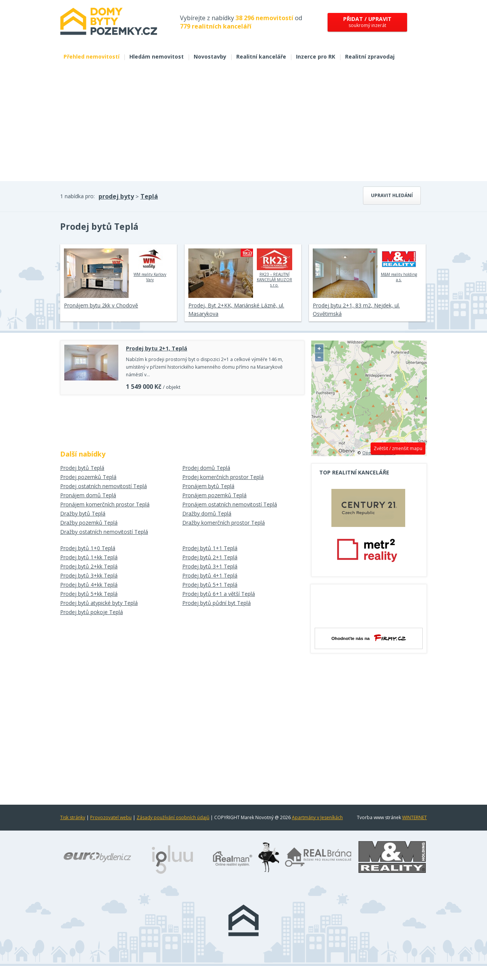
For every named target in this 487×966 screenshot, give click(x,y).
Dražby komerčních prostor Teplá (223, 522)
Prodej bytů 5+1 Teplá (209, 584)
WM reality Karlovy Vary (150, 265)
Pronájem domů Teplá (88, 495)
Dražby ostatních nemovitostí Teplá (104, 531)
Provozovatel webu (111, 817)
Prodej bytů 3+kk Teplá (89, 575)
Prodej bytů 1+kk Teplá (89, 557)
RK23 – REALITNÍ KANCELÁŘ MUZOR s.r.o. (274, 268)
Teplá (149, 196)
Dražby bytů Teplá (82, 513)
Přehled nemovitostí (91, 56)
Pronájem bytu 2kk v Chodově (101, 305)
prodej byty (116, 196)
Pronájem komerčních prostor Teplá (105, 504)
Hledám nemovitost (156, 56)
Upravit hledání (392, 195)
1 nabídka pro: (77, 196)
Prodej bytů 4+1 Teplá (209, 575)
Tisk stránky (72, 817)
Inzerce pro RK (315, 56)
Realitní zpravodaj (370, 56)
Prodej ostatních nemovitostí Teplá (103, 486)
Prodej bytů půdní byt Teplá (216, 602)
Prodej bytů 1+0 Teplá (87, 548)
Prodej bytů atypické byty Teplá (99, 602)
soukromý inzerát (367, 22)
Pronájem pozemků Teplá (214, 495)
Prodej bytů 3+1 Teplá (209, 566)
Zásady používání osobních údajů (173, 817)
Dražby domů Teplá (206, 513)
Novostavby (210, 56)
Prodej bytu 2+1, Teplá (156, 348)
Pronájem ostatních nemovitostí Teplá (229, 504)
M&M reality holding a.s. (399, 265)
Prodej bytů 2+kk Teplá (89, 566)
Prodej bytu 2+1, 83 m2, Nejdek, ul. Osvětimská (356, 309)
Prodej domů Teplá (206, 467)
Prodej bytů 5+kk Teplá (89, 593)
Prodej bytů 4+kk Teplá (89, 584)
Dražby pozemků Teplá (89, 522)
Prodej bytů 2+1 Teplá (209, 557)
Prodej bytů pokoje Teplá (91, 612)
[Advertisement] (243, 124)
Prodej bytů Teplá (82, 467)
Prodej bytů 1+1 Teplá (209, 548)
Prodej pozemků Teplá (88, 477)
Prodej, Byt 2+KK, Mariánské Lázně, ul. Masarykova (236, 309)
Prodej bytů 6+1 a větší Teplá (218, 593)
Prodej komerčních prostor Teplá (223, 477)
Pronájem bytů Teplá (208, 486)
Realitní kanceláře (261, 56)
